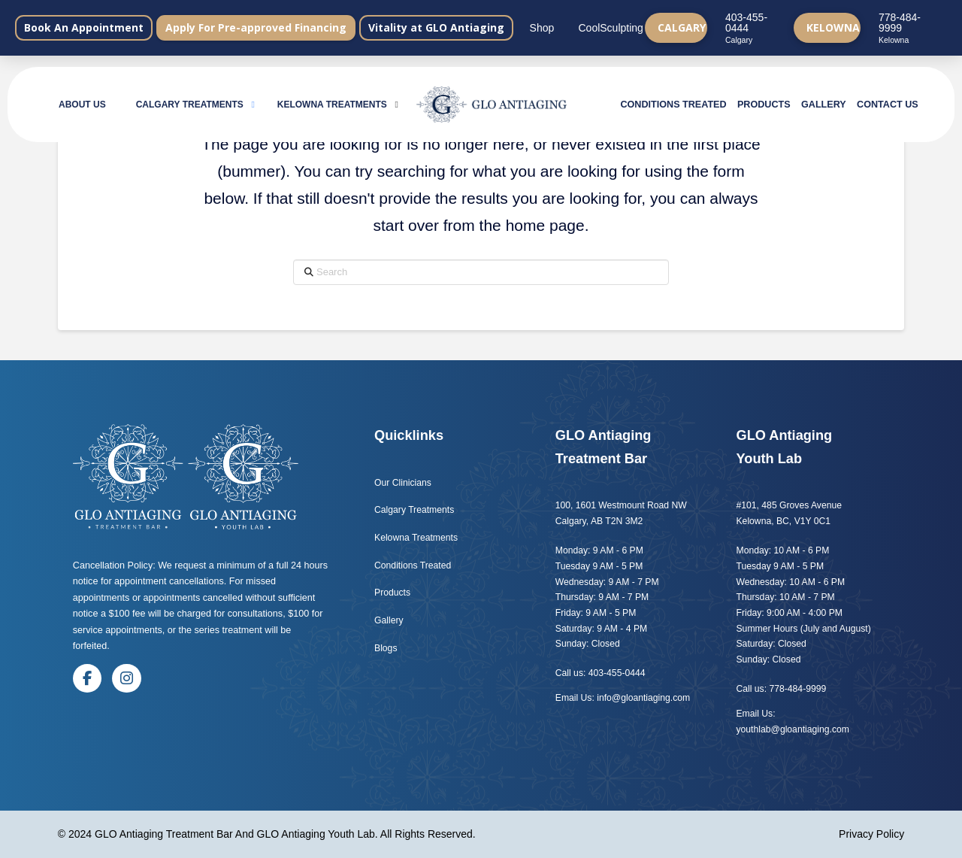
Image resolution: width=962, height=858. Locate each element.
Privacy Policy (871, 834)
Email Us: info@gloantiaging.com (622, 698)
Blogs (387, 648)
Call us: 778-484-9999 (782, 689)
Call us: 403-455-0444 (600, 673)
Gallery (389, 620)
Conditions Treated (412, 565)
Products (392, 592)
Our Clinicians (402, 483)
